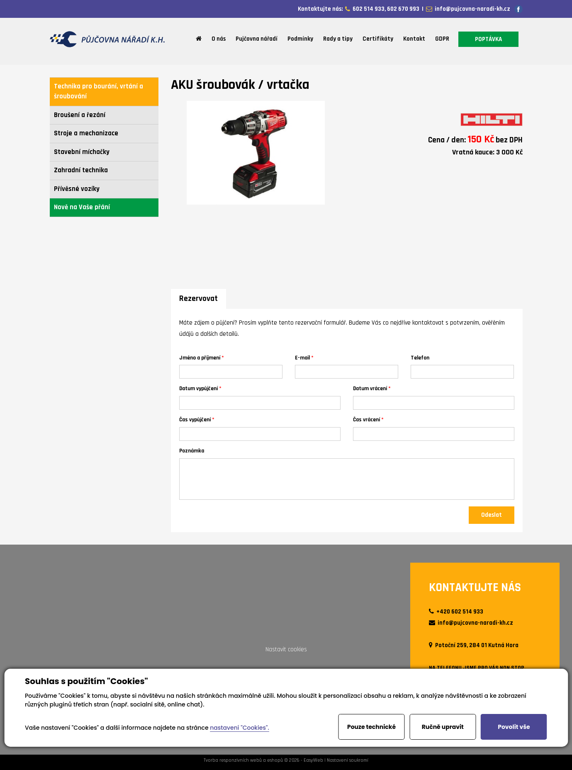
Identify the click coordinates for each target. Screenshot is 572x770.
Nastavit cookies (286, 649)
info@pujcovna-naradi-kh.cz (471, 9)
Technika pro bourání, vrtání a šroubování (98, 91)
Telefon (420, 357)
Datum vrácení (370, 388)
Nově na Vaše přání (82, 207)
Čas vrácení (366, 419)
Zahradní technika (81, 170)
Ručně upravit (443, 727)
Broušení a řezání (79, 115)
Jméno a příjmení (199, 357)
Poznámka (191, 450)
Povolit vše (514, 727)
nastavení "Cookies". (239, 728)
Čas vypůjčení (195, 419)
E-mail (302, 357)
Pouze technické (371, 727)
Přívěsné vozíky (77, 189)
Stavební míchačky (82, 152)
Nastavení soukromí (347, 760)
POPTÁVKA (488, 39)
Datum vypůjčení (198, 388)
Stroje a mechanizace (86, 133)
